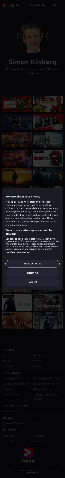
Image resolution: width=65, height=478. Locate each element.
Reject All (32, 273)
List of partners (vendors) (18, 252)
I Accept (32, 282)
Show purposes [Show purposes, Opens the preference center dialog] (32, 263)
